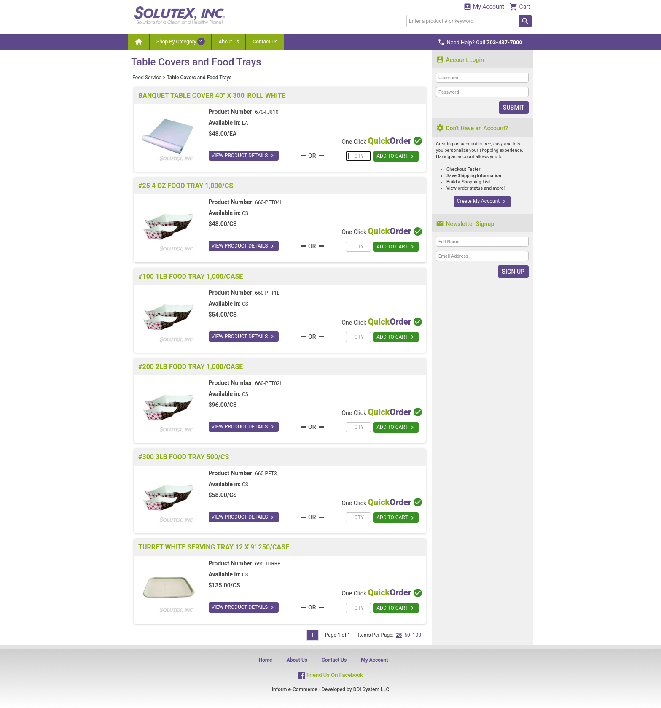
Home (265, 660)
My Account (484, 7)
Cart (519, 7)
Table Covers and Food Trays (199, 78)
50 (407, 635)
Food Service (146, 78)
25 (399, 635)
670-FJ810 (267, 112)
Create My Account (482, 201)
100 (417, 635)
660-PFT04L (268, 202)
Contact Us (265, 42)
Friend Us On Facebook (330, 675)
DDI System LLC (371, 689)
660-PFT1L (267, 293)
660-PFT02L (268, 383)
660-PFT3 (266, 473)
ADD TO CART (396, 156)
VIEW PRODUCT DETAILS (244, 155)
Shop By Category (180, 41)
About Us (228, 42)
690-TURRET (269, 564)
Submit (513, 107)
